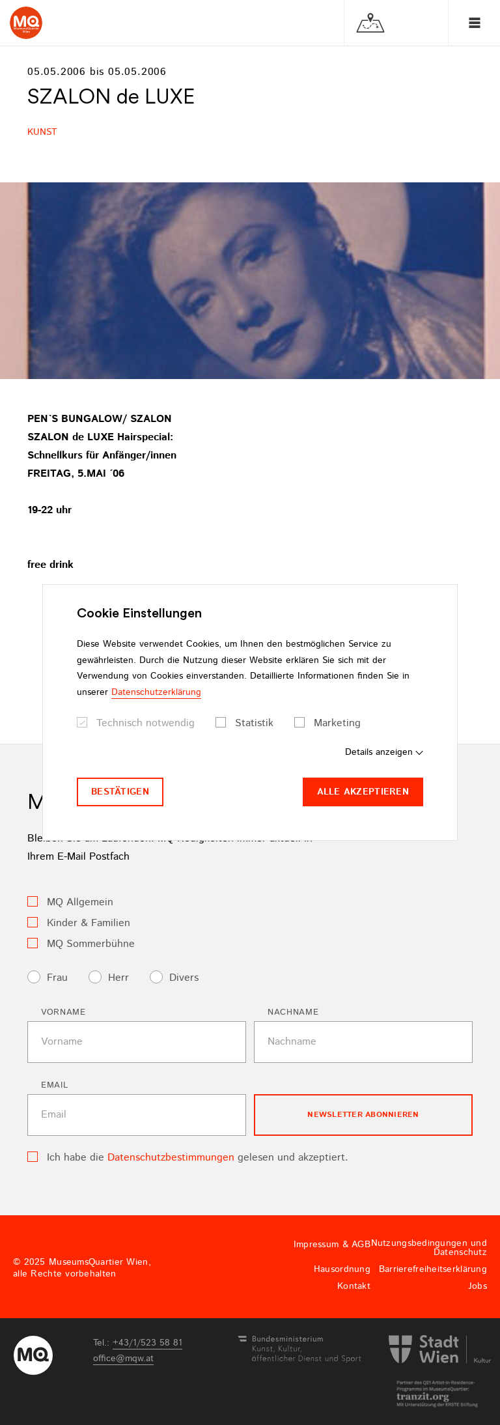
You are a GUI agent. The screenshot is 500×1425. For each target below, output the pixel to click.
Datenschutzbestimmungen (170, 1157)
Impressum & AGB (332, 1244)
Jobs (477, 1286)
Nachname (293, 1012)
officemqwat (123, 1358)
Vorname (63, 1012)
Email (54, 1085)
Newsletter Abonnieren (363, 1114)
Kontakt (353, 1286)
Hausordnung (342, 1269)
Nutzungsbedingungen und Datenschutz (429, 1248)
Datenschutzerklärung (156, 692)
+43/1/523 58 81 (147, 1342)
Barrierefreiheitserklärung (433, 1269)
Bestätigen (120, 791)
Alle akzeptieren (363, 791)
